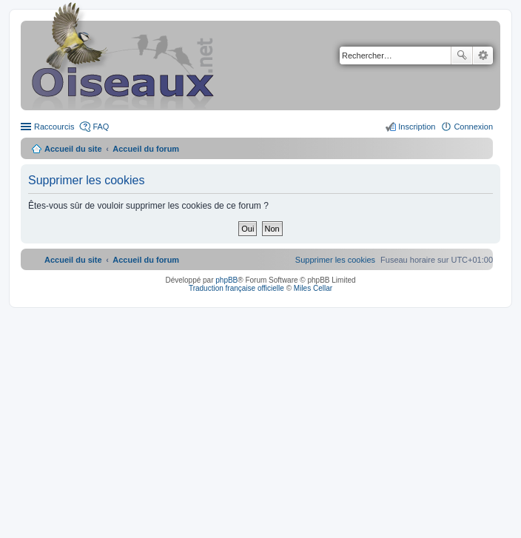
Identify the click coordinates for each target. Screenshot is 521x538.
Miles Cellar (313, 288)
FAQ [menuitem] (101, 126)
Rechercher (462, 55)
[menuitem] (335, 259)
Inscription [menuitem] (416, 126)
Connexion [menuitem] (473, 126)
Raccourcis (54, 126)
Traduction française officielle (236, 288)
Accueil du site (73, 148)
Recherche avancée (483, 55)
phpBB (226, 280)
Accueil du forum (145, 148)
